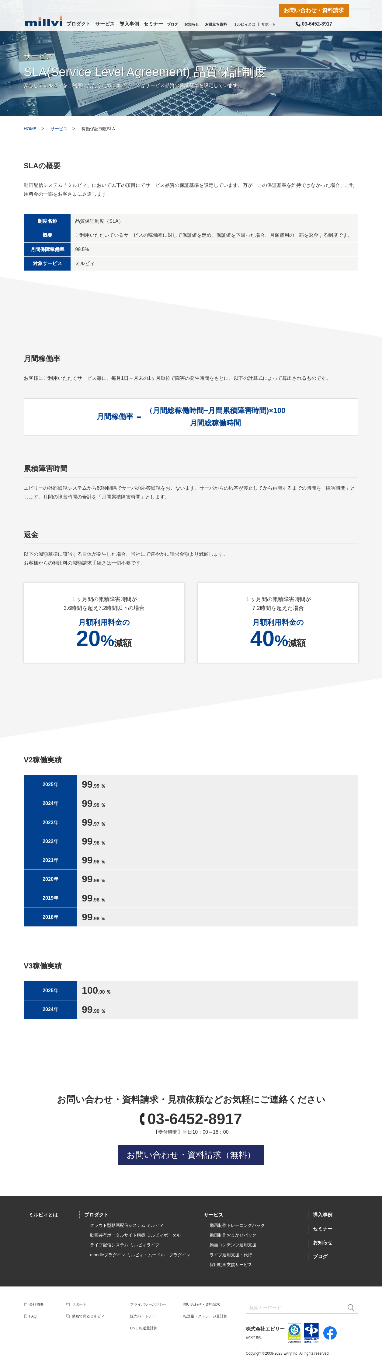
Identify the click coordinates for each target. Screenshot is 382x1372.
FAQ (32, 1316)
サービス (105, 23)
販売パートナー (143, 1316)
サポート (268, 24)
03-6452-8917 (195, 1119)
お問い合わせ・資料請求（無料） (191, 1155)
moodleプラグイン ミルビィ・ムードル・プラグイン (140, 1254)
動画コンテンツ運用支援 (233, 1244)
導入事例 (129, 23)
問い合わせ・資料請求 (201, 1304)
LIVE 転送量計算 (143, 1328)
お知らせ (191, 24)
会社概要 (36, 1304)
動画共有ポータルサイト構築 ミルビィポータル (135, 1235)
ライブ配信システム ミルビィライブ (124, 1244)
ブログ (172, 24)
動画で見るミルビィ (88, 1316)
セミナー (153, 23)
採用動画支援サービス (231, 1264)
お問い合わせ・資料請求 (314, 10)
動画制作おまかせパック (233, 1235)
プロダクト (78, 23)
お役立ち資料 (216, 24)
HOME (30, 128)
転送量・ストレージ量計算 (205, 1316)
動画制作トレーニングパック (237, 1225)
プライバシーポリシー (148, 1304)
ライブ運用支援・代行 (231, 1254)
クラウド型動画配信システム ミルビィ (127, 1225)
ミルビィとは (244, 24)
